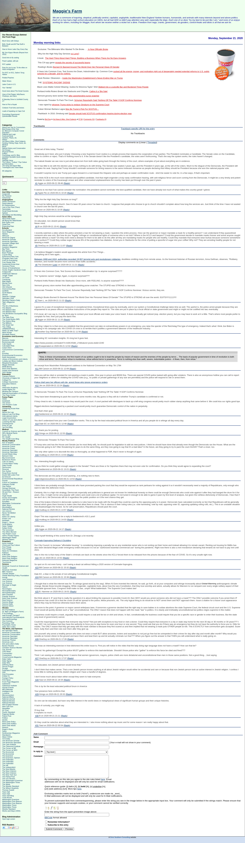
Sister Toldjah (7, 526)
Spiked (5, 213)
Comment (38, 756)
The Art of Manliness (10, 306)
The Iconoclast (8, 530)
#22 (37, 558)
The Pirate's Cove (9, 534)
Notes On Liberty (8, 517)
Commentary (7, 653)
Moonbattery (7, 507)
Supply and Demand (10, 370)
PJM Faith (6, 555)
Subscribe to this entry (58, 825)
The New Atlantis (8, 769)
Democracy (6, 467)
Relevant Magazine (9, 560)
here (103, 779)
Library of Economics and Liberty (15, 359)
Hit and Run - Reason (10, 492)
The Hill (5, 765)
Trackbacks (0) (101, 119)
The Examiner (7, 756)
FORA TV (6, 676)
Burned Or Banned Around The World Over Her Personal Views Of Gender (86, 67)
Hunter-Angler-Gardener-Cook (14, 270)
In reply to (38, 751)
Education (5, 133)
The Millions (7, 323)
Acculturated (7, 230)
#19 (37, 510)
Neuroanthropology (9, 619)
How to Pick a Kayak (9, 104)
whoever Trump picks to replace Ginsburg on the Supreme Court (80, 105)
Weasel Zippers (8, 539)
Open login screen (8, 819)
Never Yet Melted (9, 513)
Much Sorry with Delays (10, 41)
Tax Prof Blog (7, 427)
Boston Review (8, 646)
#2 (36, 193)
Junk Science (7, 579)
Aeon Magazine (8, 232)
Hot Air (4, 494)
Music (4, 146)
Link (55, 265)
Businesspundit (8, 342)
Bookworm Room (9, 460)
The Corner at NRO (9, 750)
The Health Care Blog (10, 439)
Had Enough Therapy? (11, 615)
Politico (5, 718)
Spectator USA (8, 298)
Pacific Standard (8, 712)
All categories (7, 171)
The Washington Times (11, 782)
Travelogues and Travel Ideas (12, 167)
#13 (37, 414)
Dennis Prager (7, 667)
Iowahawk (6, 401)
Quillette (5, 291)
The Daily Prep (8, 317)
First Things (6, 547)
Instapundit (6, 272)
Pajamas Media (8, 714)
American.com (7, 642)
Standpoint (6, 735)
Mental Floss (7, 283)
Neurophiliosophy (9, 591)
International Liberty (10, 416)
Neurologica (7, 589)
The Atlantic (6, 308)
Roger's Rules (7, 729)
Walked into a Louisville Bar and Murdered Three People (123, 87)
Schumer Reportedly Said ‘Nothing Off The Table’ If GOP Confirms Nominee (108, 100)
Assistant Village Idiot (10, 243)
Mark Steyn (6, 505)
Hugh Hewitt (7, 496)
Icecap (4, 577)
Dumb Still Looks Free (10, 475)
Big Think (6, 249)
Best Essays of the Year (10, 129)
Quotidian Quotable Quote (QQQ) (14, 157)
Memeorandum (8, 695)
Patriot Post (6, 716)
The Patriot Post (8, 777)
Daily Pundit (7, 465)
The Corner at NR (9, 748)
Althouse (5, 236)
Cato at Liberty (8, 462)
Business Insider (8, 340)
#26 (37, 639)
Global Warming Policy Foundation (15, 575)
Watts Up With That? (10, 331)
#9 (36, 331)
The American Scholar (10, 741)
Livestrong (6, 279)
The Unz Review (8, 779)
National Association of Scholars (14, 393)
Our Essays (6, 150)
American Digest (8, 238)
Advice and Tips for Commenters (13, 127)
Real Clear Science (9, 598)
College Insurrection (10, 382)
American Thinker (9, 640)
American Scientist (9, 570)
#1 (36, 183)
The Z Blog (6, 327)
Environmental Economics (12, 355)
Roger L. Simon (8, 522)
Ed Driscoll (6, 477)
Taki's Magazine (8, 302)
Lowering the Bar (8, 422)
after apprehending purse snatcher (84, 96)
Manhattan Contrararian (11, 503)
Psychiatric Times (9, 625)
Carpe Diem (7, 348)
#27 (37, 658)
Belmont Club (7, 456)
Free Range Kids (8, 262)
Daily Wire (6, 663)
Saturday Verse (7, 160)
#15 (37, 433)
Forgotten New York (10, 258)
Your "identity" (7, 88)
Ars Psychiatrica (8, 610)
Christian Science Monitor (12, 648)
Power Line (6, 518)
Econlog (5, 353)
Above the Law (8, 412)
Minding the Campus (10, 391)
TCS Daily (6, 739)
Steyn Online (7, 737)
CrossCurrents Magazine (12, 657)
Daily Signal (6, 661)
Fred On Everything (9, 260)
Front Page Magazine (10, 682)
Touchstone (6, 562)
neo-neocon (6, 511)
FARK (4, 399)
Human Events (8, 687)
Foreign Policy (7, 678)
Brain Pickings (7, 253)
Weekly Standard (9, 809)
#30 (37, 716)
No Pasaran (6, 196)
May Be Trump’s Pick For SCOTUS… (82, 109)
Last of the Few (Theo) (11, 207)
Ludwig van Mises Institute (12, 361)
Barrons (5, 338)
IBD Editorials (7, 689)
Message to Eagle (9, 585)
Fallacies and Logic (9, 134)
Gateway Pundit (8, 484)
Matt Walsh (6, 281)
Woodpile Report (8, 334)
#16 (37, 455)
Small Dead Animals (10, 211)
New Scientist (7, 594)
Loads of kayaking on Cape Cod (13, 111)
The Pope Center (9, 395)
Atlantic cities (7, 245)
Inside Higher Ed (8, 389)
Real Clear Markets (9, 369)
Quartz (4, 720)
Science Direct (7, 606)
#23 (37, 567)
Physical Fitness (8, 152)
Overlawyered (7, 424)
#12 (37, 385)
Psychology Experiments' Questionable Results (11, 115)
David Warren (7, 203)
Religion (5, 159)
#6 (36, 265)
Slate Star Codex (8, 627)
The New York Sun (9, 775)
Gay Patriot (6, 486)
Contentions (7, 655)
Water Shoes (6, 81)
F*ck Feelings (7, 613)
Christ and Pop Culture (11, 545)
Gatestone (6, 684)
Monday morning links (47, 42)
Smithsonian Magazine (11, 733)
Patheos (5, 553)
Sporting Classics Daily (11, 300)
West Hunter (7, 332)
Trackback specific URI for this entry (138, 129)
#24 (37, 577)
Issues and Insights (9, 498)
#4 (36, 226)
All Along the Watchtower (12, 220)
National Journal (8, 699)
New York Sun (7, 706)
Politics (4, 153)
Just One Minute (8, 500)
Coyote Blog (7, 255)
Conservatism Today (10, 463)
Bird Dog (48, 119)
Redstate (5, 520)
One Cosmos (7, 621)
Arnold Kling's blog (9, 454)
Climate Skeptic (8, 574)
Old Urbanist (7, 287)
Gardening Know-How (10, 264)
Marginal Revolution (10, 363)
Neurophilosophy (8, 593)
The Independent (8, 767)
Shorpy (5, 295)
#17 (37, 469)
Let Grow (5, 277)
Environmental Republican (12, 479)
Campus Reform (8, 376)
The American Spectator (11, 742)
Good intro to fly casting (10, 58)
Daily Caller (6, 659)
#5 (36, 245)
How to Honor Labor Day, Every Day (15, 49)
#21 (37, 529)
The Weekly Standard (10, 786)
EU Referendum (8, 205)
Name (36, 737)
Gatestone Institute (9, 686)
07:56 (80, 119)
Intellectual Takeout (9, 274)
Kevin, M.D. (6, 435)
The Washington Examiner (12, 780)
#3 (36, 209)
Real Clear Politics (9, 724)
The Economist (8, 752)
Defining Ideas (7, 665)
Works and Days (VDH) (11, 811)
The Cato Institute (9, 744)
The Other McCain (9, 532)
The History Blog (8, 321)
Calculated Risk (8, 346)
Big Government (8, 458)
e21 (3, 351)
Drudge (5, 668)
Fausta (5, 481)
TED (4, 304)
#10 (37, 346)
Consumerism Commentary (12, 350)
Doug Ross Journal (9, 473)
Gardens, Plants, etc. (9, 138)
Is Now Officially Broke (97, 49)
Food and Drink (7, 136)
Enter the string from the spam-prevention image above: (71, 812)
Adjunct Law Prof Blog (10, 414)
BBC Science (7, 572)
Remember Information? (59, 822)
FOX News (6, 680)
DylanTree (6, 224)
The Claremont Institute (11, 746)
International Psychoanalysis (13, 617)
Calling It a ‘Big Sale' (98, 91)
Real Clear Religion (9, 556)
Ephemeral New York (10, 257)
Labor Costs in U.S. (9, 84)
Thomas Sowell (8, 790)
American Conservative (11, 444)
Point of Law (7, 425)
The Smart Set (7, 325)
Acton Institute (7, 543)
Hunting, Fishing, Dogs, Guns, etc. (14, 143)
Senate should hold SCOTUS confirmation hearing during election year (100, 113)
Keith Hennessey (8, 357)
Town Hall (6, 792)
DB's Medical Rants (9, 433)
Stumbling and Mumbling (11, 215)
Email (36, 742)
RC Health (6, 437)
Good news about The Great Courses (15, 91)
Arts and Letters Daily (10, 644)
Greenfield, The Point (10, 490)
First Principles (8, 674)
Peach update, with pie (10, 61)
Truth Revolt (7, 798)
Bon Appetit (6, 251)
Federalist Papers (9, 670)
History (4, 139)
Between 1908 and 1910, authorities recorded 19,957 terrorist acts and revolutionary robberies (77, 259)
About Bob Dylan (8, 219)
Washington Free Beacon (12, 801)
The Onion (6, 403)
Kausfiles (5, 501)
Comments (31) (89, 119)
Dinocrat (5, 469)
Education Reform (9, 384)
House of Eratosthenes (11, 268)
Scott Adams (7, 293)
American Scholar (9, 239)
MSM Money (7, 367)
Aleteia (5, 234)
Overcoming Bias (9, 289)
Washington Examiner (10, 799)
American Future (8, 446)
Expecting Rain (8, 226)
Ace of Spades (8, 443)
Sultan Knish (7, 528)
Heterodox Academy (10, 388)
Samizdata (6, 209)
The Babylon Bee (9, 310)
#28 (37, 680)
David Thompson (8, 201)
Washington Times (9, 805)
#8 (36, 319)
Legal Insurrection (9, 418)
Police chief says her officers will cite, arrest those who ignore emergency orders (70, 382)
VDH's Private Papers (10, 536)
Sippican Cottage (9, 296)
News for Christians (9, 551)
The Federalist (7, 760)
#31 (37, 725)
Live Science (7, 581)
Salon (4, 731)
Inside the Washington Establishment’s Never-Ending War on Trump (92, 78)
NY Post (5, 710)
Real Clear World (9, 725)
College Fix (6, 380)
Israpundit (6, 194)
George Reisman (8, 488)
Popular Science (8, 596)
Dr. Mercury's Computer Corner (13, 131)
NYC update (6, 64)
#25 (37, 591)
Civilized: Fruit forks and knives (13, 108)
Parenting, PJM (8, 623)
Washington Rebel (9, 537)
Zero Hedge (6, 372)
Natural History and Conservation (14, 148)
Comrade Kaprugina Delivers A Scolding (52, 540)
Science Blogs (7, 602)
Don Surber (6, 471)
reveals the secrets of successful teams (72, 63)
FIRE (4, 386)
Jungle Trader (7, 276)
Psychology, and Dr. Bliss (11, 155)
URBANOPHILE (8, 329)
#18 (37, 479)
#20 (37, 519)
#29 (37, 694)
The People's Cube (9, 405)
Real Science (7, 600)
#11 (37, 368)
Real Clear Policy (9, 722)
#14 (37, 424)
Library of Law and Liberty (12, 420)
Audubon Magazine (9, 247)
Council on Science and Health (14, 431)
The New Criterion (9, 771)
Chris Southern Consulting (120, 837)
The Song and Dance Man (11, 166)
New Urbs (6, 285)
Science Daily (7, 604)
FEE (4, 672)
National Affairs (8, 697)
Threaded (151, 142)
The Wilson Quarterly (10, 788)
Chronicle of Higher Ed (11, 378)
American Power (8, 448)
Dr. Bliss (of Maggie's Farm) (13, 612)
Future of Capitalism (10, 482)
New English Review (10, 705)
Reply (66, 183)
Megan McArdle (8, 365)
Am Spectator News (10, 630)
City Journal (6, 649)
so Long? (75, 54)
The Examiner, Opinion (11, 758)
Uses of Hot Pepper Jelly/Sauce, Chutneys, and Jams (13, 95)
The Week (6, 784)
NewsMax (6, 708)
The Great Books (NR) (10, 319)
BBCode (48, 817)
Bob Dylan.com (8, 222)
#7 (36, 300)
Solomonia (6, 198)
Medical (5, 145)
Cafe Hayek (6, 344)
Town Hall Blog (8, 796)
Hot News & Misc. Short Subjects (14, 141)
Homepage (38, 747)
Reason (5, 727)
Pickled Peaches (8, 78)
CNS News (6, 651)
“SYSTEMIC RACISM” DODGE (56, 82)
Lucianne (5, 693)
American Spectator (10, 241)
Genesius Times (8, 266)
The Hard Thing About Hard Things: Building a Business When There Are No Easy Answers (85, 58)
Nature (4, 587)
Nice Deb (5, 515)
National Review (8, 509)
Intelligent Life (7, 691)
